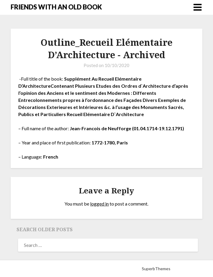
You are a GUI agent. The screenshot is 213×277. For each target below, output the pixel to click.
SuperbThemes (156, 268)
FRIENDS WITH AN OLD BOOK (56, 7)
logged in (99, 203)
